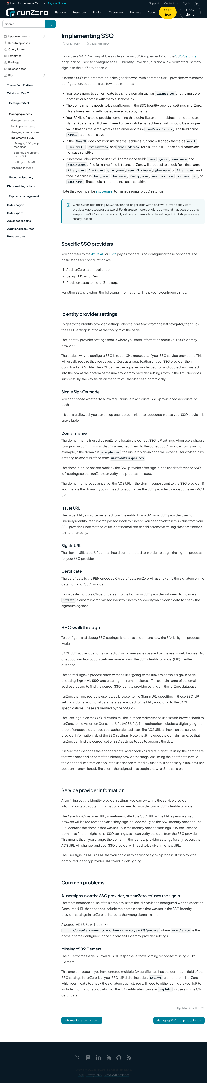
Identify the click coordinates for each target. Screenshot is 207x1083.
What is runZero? (18, 93)
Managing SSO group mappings (26, 144)
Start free (168, 12)
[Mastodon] (88, 1057)
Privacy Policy (94, 1075)
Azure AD (98, 254)
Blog (24, 75)
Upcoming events (24, 36)
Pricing (97, 12)
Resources (79, 12)
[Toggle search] (50, 24)
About (152, 12)
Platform (60, 12)
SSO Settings (185, 56)
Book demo (190, 12)
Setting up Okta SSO (26, 162)
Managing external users (25, 132)
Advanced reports (19, 220)
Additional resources (20, 228)
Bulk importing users (23, 126)
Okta (112, 254)
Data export (15, 213)
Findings (11, 62)
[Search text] (23, 24)
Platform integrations (21, 186)
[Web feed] (129, 1057)
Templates (12, 55)
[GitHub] (119, 1057)
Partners (135, 12)
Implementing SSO (22, 137)
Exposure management (24, 196)
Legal (81, 1075)
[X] (78, 1057)
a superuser (104, 191)
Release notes (15, 68)
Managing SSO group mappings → (179, 1020)
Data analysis (15, 205)
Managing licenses (22, 167)
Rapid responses (17, 43)
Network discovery (21, 177)
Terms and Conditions (116, 1075)
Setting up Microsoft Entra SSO (26, 154)
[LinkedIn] (98, 1057)
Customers (116, 12)
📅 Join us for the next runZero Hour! (36, 3)
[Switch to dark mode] (196, 3)
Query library (14, 49)
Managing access (20, 114)
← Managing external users (82, 1020)
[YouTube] (109, 1057)
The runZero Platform (20, 85)
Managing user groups (24, 120)
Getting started (19, 103)
